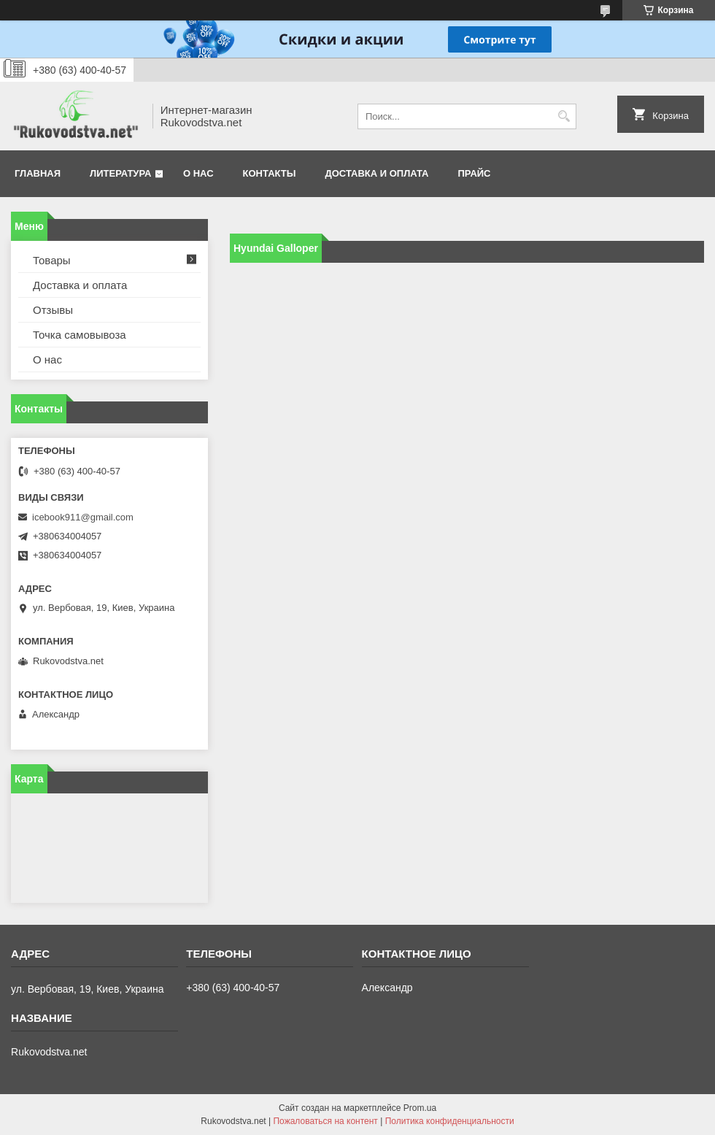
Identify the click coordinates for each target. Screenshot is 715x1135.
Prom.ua (419, 1108)
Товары (52, 260)
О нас (198, 173)
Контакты (269, 173)
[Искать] (563, 116)
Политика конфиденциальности (449, 1121)
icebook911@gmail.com (83, 517)
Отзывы (53, 310)
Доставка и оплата (376, 173)
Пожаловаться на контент (325, 1121)
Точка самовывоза (79, 334)
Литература (120, 173)
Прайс (474, 173)
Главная (38, 173)
